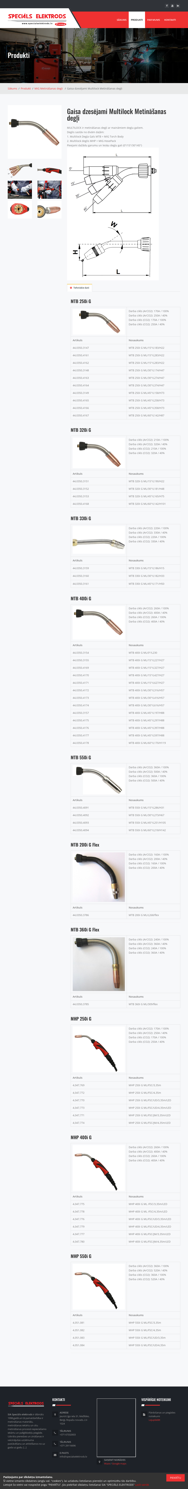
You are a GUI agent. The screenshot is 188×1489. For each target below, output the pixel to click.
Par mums (153, 19)
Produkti (137, 19)
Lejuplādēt (154, 1420)
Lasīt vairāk (142, 1484)
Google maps (119, 1463)
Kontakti (170, 19)
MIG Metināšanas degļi (49, 88)
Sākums (121, 19)
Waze (107, 1463)
